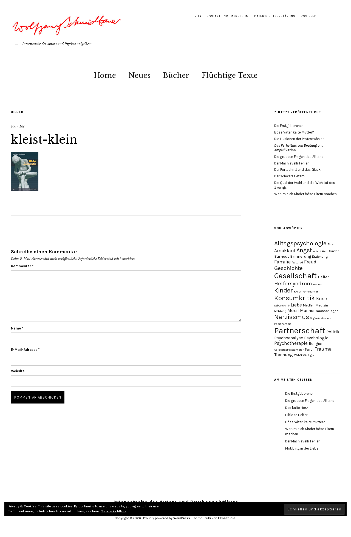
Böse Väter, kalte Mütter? (294, 132)
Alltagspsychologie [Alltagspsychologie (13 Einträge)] (300, 243)
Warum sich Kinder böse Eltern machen (305, 194)
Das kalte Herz (296, 408)
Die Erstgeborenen (289, 126)
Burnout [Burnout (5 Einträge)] (281, 256)
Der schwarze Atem (289, 176)
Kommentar (22, 266)
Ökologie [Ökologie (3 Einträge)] (308, 355)
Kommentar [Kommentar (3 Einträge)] (310, 291)
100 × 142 (17, 126)
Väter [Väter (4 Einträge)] (298, 355)
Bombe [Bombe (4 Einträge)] (333, 251)
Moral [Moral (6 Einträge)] (293, 310)
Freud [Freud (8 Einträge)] (310, 262)
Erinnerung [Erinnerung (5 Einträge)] (300, 256)
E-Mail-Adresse (25, 350)
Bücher (176, 75)
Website (17, 371)
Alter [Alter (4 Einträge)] (331, 244)
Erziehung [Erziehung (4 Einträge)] (320, 256)
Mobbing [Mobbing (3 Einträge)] (280, 311)
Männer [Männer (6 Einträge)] (307, 310)
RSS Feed (309, 16)
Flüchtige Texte (229, 75)
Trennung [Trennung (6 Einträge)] (283, 354)
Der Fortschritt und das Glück (297, 169)
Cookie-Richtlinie (113, 511)
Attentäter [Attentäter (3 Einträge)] (320, 251)
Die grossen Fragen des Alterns (298, 157)
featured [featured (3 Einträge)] (297, 262)
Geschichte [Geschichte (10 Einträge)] (288, 268)
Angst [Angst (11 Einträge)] (304, 250)
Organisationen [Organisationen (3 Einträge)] (320, 318)
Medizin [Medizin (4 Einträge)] (322, 305)
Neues (139, 75)
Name (17, 328)
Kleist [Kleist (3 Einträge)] (297, 291)
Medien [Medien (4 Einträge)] (309, 305)
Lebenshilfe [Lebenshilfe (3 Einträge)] (282, 305)
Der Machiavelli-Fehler (291, 163)
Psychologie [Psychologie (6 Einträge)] (316, 337)
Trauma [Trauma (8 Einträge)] (323, 349)
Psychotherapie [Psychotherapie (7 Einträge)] (291, 343)
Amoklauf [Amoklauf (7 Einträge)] (284, 250)
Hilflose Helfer (296, 415)
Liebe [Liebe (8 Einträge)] (296, 305)
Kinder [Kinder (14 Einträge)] (283, 290)
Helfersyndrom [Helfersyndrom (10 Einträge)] (293, 283)
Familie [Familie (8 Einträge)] (282, 262)
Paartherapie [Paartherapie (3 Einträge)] (282, 324)
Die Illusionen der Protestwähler (299, 139)
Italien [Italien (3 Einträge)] (317, 284)
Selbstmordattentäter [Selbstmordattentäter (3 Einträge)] (289, 349)
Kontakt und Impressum (228, 16)
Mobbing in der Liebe (301, 448)
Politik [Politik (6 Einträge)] (332, 331)
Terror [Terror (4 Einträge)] (309, 349)
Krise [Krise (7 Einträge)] (321, 298)
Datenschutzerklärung (274, 16)
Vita (198, 16)
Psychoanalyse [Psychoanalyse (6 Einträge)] (288, 337)
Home (105, 75)
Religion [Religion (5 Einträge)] (316, 343)
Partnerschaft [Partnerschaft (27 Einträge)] (299, 330)
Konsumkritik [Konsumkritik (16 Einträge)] (294, 298)
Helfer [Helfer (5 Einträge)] (323, 277)
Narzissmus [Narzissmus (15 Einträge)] (291, 317)
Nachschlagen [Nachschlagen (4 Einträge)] (327, 311)
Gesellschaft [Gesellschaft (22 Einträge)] (295, 275)
